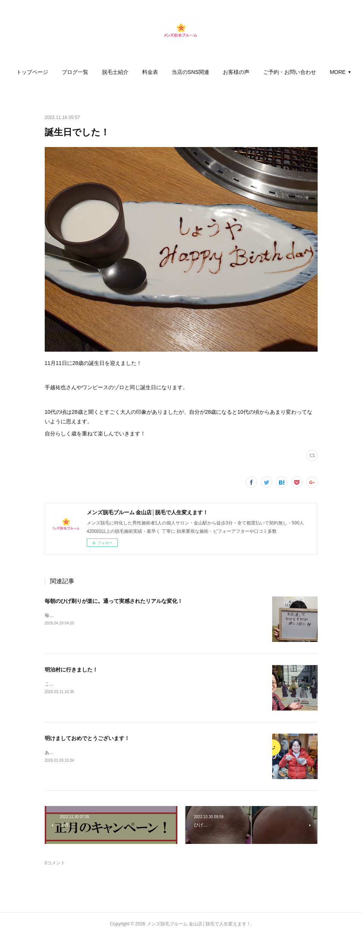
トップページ (65, 72)
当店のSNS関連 (224, 72)
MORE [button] (304, 72)
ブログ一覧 (108, 72)
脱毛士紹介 (148, 72)
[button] (65, 72)
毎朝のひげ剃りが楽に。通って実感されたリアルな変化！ (114, 601)
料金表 (183, 72)
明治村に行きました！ (71, 670)
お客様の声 (269, 72)
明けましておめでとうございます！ (87, 738)
